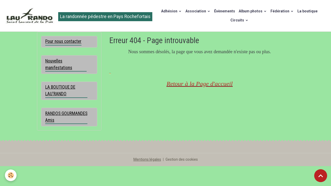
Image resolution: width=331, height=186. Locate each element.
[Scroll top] (320, 175)
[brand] (76, 15)
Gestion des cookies (182, 159)
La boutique (307, 11)
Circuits (237, 20)
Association (196, 11)
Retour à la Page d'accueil (200, 83)
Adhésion (169, 11)
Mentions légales (147, 159)
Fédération (280, 11)
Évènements (224, 11)
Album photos (251, 11)
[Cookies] (11, 175)
